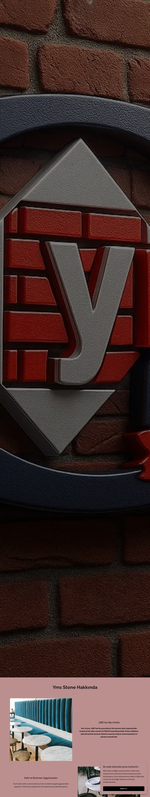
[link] (75, 4)
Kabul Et (123, 788)
